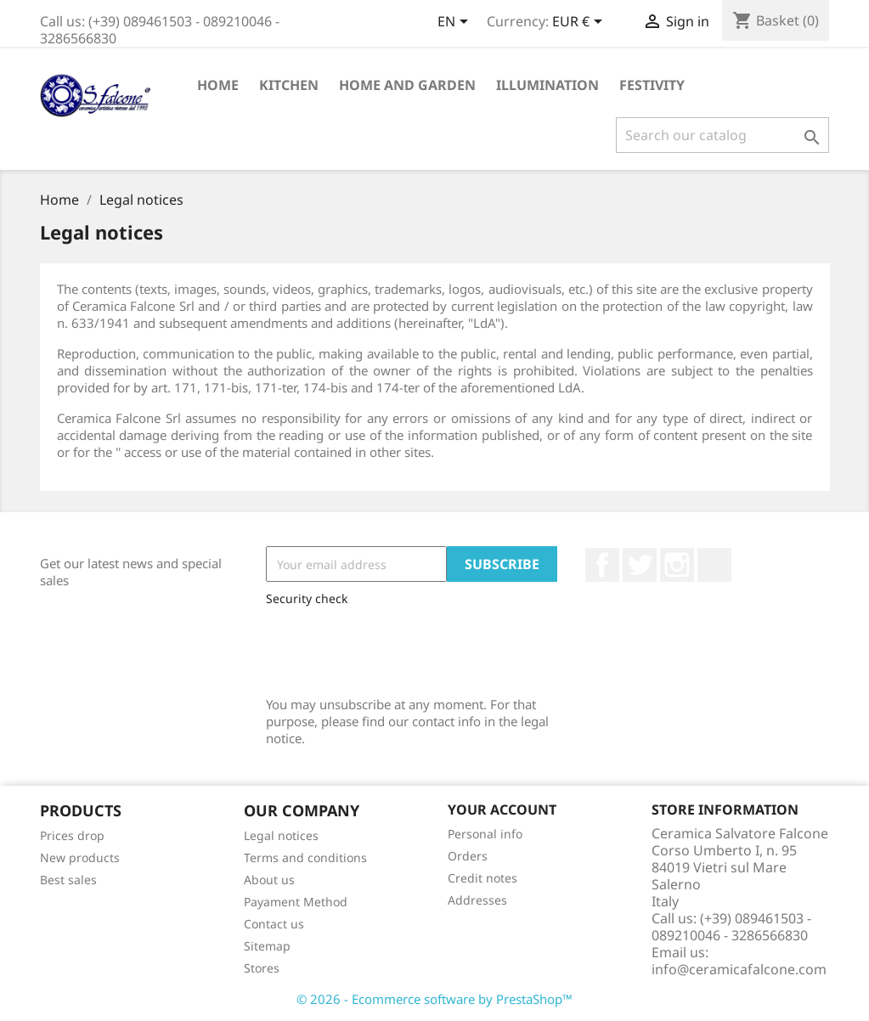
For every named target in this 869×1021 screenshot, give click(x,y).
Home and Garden (407, 85)
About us (269, 880)
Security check (306, 598)
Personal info (485, 834)
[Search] (722, 135)
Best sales (68, 880)
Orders (468, 856)
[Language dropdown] (455, 23)
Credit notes (482, 878)
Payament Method (295, 902)
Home (218, 85)
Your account (502, 809)
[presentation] (395, 647)
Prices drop (72, 835)
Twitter (640, 565)
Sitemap (267, 946)
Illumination (547, 85)
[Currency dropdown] (580, 23)
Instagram (677, 565)
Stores (261, 968)
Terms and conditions (305, 857)
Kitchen (289, 85)
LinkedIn (714, 565)
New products (80, 857)
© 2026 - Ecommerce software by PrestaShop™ (434, 998)
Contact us (274, 924)
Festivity (652, 85)
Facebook (602, 565)
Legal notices (281, 835)
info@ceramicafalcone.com (739, 969)
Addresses (477, 900)
